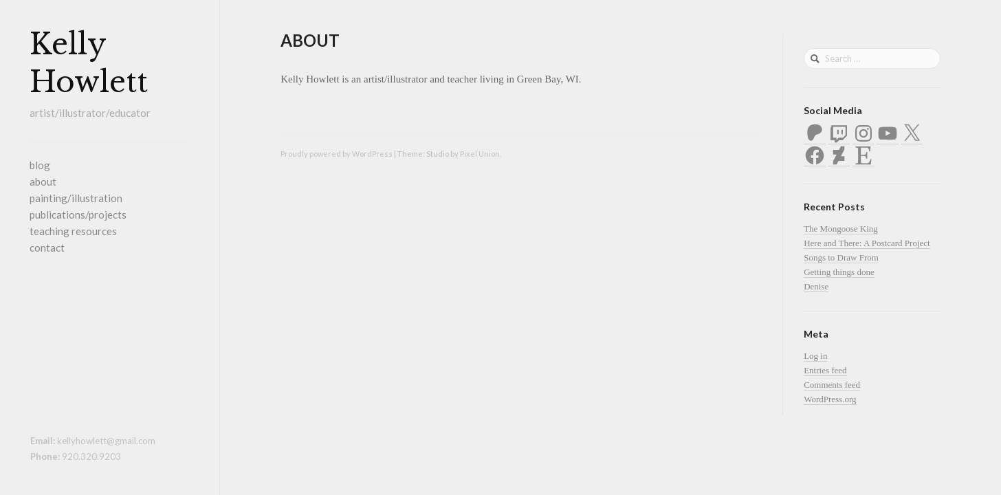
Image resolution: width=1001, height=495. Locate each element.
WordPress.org (830, 399)
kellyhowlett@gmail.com (106, 440)
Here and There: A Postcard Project (867, 243)
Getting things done (839, 272)
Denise (816, 286)
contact (47, 247)
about (43, 181)
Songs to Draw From (841, 257)
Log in (815, 356)
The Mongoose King (841, 228)
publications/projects (78, 214)
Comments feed (832, 385)
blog (40, 165)
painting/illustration (76, 198)
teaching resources (73, 231)
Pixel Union (480, 153)
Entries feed (825, 370)
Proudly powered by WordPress (336, 153)
